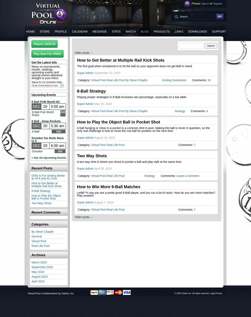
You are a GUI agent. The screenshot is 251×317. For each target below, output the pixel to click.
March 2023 (39, 262)
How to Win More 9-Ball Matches (108, 186)
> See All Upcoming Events (49, 157)
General (37, 236)
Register (217, 3)
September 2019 (42, 267)
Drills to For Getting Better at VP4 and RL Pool (48, 177)
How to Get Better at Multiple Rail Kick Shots (47, 185)
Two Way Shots (42, 203)
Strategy (180, 111)
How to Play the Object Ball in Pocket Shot (46, 197)
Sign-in (205, 3)
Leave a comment (187, 175)
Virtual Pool (39, 241)
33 (209, 80)
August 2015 (40, 276)
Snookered (179, 80)
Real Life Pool (40, 246)
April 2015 (38, 281)
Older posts (84, 52)
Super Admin (85, 73)
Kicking (166, 80)
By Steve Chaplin (43, 231)
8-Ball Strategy (41, 191)
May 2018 (38, 272)
